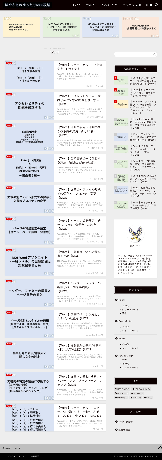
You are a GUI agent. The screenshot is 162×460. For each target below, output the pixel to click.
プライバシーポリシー (16, 456)
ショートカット (130, 309)
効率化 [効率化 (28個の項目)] (137, 397)
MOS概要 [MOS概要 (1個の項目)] (138, 393)
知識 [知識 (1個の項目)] (149, 397)
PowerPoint (109, 5)
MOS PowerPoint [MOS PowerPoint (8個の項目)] (142, 389)
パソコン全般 (131, 5)
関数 (124, 313)
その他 (125, 306)
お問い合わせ (125, 422)
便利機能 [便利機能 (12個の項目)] (122, 397)
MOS (125, 360)
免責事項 (35, 456)
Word (90, 5)
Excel (77, 5)
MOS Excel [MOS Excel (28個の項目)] (123, 389)
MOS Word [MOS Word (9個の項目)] (122, 393)
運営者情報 (124, 430)
